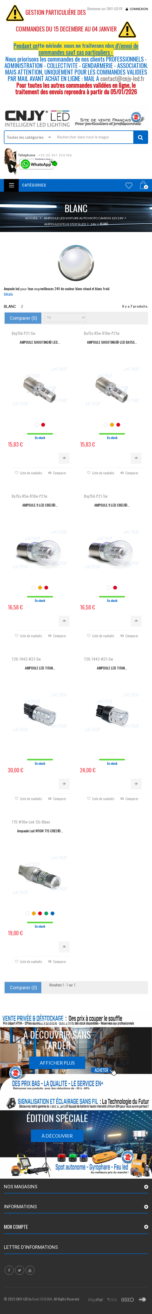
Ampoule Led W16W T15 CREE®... (40, 830)
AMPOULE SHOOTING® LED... (40, 342)
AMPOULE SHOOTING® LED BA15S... (112, 342)
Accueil (31, 218)
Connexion (139, 9)
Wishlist (129, 185)
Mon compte (16, 1226)
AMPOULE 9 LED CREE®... (40, 505)
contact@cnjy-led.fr (122, 78)
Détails (8, 294)
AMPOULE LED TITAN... (40, 668)
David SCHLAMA (42, 1299)
